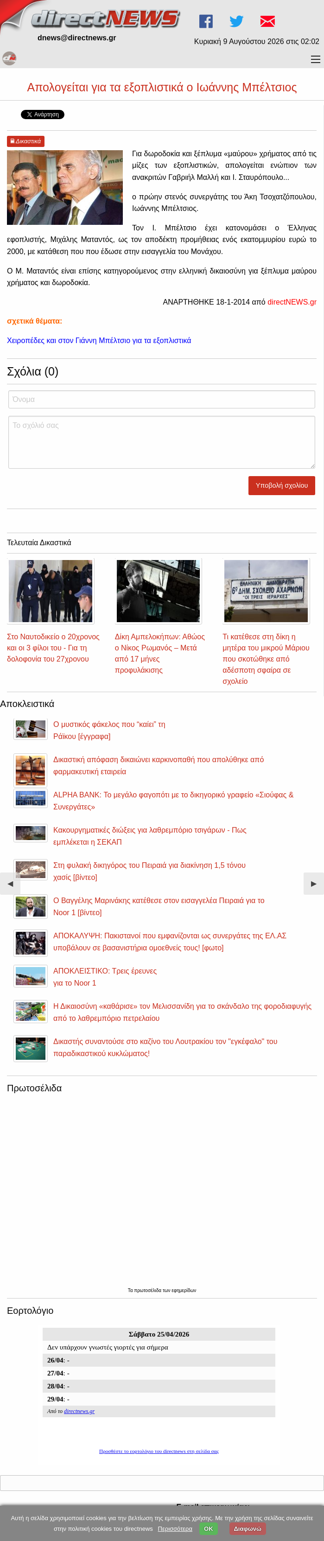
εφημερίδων (184, 1290)
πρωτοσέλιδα (148, 1290)
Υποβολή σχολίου (282, 485)
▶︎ (317, 887)
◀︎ (13, 887)
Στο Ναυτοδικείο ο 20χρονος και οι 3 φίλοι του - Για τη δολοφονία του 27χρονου (53, 648)
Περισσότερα (175, 1528)
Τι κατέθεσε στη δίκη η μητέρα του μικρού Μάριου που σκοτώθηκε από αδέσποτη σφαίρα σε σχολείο (265, 659)
